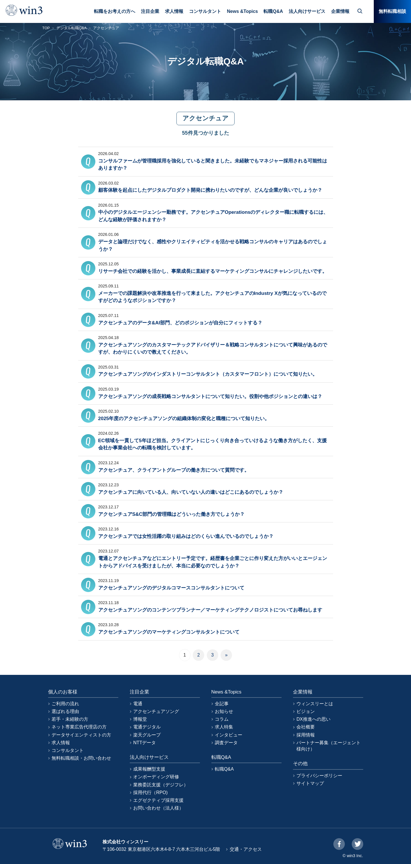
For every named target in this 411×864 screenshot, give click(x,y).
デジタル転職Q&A (71, 28)
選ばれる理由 (65, 711)
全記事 (222, 703)
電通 (137, 703)
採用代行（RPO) (150, 792)
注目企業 (150, 11)
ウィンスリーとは (314, 703)
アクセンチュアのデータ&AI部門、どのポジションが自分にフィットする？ (180, 323)
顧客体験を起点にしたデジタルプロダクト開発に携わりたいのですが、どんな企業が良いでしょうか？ (210, 190)
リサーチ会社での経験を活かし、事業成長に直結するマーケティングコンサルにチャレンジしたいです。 (212, 271)
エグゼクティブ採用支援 (158, 800)
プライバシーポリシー (319, 775)
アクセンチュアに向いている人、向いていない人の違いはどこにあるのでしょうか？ (190, 492)
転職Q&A (273, 11)
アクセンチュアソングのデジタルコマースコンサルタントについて (171, 588)
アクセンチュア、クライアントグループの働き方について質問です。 (173, 470)
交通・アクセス (246, 849)
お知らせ (224, 711)
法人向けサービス (307, 11)
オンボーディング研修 (156, 776)
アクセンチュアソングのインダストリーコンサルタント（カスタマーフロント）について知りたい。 (207, 374)
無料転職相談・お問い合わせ (81, 758)
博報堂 (140, 719)
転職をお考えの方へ (114, 11)
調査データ (226, 742)
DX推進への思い (313, 719)
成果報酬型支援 (149, 769)
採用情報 (305, 734)
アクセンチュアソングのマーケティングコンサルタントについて (168, 632)
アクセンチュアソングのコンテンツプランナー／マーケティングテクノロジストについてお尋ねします (210, 610)
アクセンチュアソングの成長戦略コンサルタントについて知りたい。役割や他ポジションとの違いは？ (210, 396)
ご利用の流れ (65, 703)
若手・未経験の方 (70, 719)
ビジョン (305, 711)
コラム (222, 719)
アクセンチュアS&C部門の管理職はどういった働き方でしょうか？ (171, 514)
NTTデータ (144, 742)
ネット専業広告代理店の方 (79, 726)
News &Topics (242, 11)
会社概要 (305, 726)
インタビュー (228, 734)
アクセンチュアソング (156, 711)
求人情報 (174, 11)
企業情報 (340, 11)
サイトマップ (310, 783)
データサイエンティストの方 (81, 734)
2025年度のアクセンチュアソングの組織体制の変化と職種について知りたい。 (184, 418)
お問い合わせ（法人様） (158, 808)
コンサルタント (205, 11)
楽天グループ (147, 734)
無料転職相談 (392, 11)
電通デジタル (147, 726)
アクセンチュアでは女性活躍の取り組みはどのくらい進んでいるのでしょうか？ (186, 536)
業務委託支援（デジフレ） (160, 784)
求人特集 (224, 726)
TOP (46, 28)
